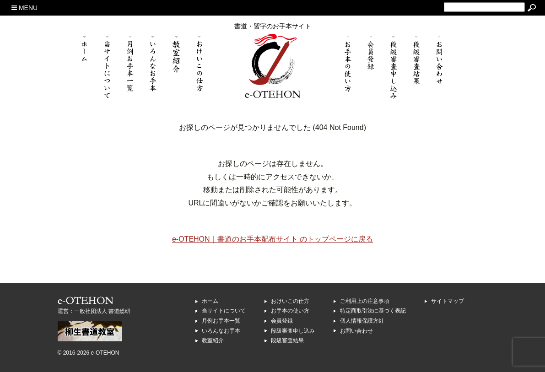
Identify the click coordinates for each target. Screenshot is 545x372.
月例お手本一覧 (221, 321)
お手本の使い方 (290, 310)
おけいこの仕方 (290, 301)
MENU (24, 7)
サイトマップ (447, 301)
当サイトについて (224, 310)
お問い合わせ (356, 331)
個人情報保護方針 (362, 321)
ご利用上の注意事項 (364, 301)
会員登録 (282, 321)
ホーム (210, 301)
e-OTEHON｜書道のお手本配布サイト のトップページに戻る (272, 239)
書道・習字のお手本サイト (272, 26)
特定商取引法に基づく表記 (373, 310)
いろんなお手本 (221, 331)
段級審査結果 (287, 340)
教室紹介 (213, 340)
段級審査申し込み (293, 331)
